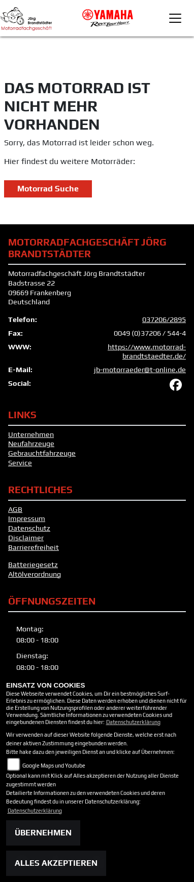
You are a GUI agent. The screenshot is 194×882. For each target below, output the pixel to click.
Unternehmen (31, 434)
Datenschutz (29, 528)
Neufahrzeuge (31, 443)
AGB (15, 509)
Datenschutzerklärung (133, 722)
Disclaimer (26, 538)
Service (20, 463)
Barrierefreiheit (33, 547)
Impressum (26, 518)
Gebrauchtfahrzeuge (42, 453)
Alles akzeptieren (56, 863)
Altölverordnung (34, 574)
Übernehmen (43, 832)
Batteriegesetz (33, 564)
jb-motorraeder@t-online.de (140, 370)
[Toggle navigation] (175, 18)
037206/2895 (164, 319)
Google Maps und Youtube (53, 766)
